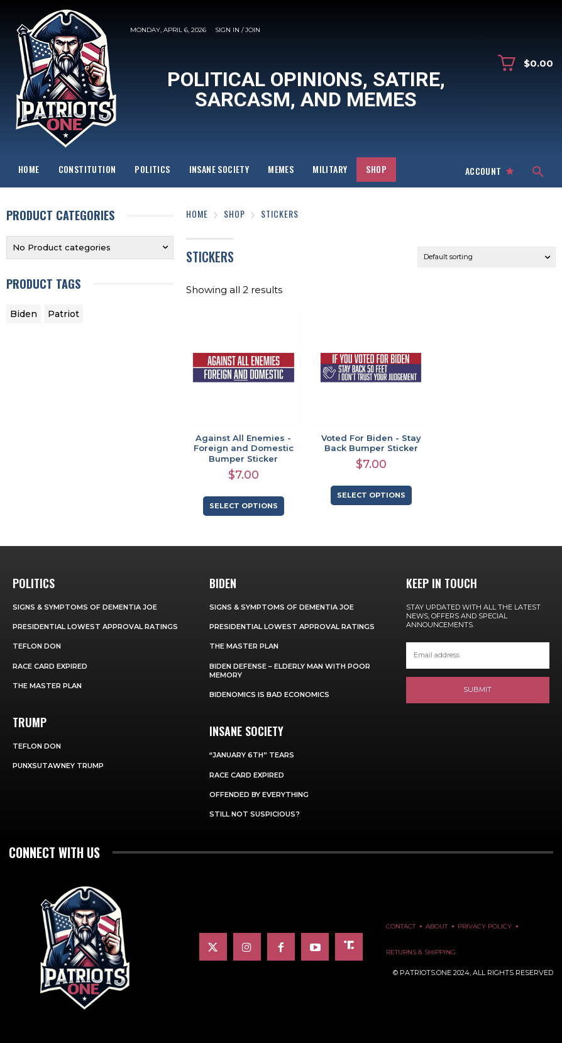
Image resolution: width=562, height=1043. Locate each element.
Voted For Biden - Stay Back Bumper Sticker (371, 443)
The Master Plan (47, 685)
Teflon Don (37, 646)
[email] (477, 655)
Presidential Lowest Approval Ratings (95, 626)
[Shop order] (486, 257)
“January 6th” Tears (251, 754)
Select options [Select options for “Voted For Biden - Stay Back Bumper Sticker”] (371, 495)
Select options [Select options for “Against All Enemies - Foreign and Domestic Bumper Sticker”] (243, 505)
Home (197, 213)
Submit (477, 689)
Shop (234, 213)
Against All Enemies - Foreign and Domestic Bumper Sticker (244, 448)
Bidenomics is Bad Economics (269, 694)
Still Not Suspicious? (254, 814)
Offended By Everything (259, 794)
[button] (538, 172)
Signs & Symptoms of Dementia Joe (85, 607)
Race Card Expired (50, 666)
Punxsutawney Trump (58, 765)
